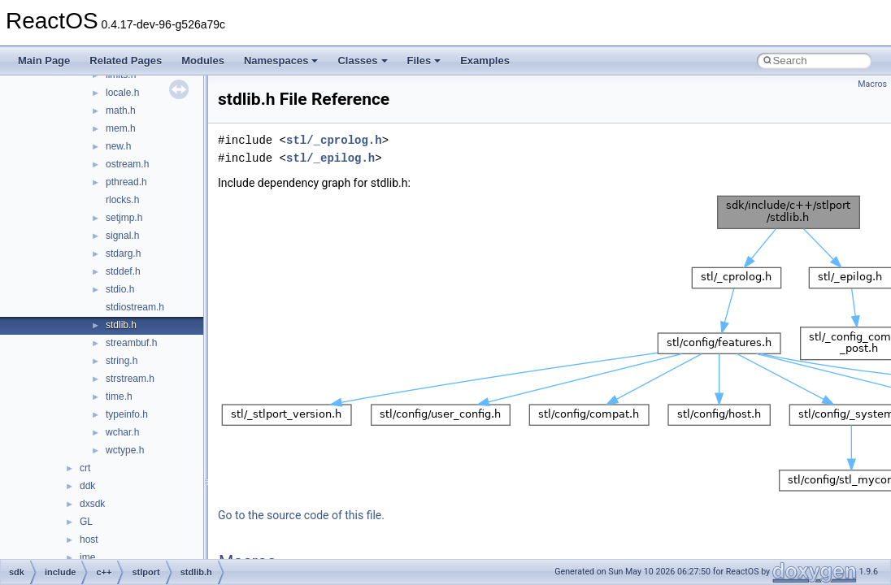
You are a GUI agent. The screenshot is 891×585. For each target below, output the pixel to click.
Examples (485, 60)
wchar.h (122, 432)
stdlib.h (121, 325)
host (89, 539)
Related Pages (125, 60)
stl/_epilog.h (330, 158)
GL (86, 521)
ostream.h (127, 164)
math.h (121, 110)
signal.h (122, 235)
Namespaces (281, 60)
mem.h (121, 128)
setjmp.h (124, 217)
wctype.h (125, 450)
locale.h (122, 92)
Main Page (44, 60)
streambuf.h (131, 343)
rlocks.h (122, 200)
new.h (118, 146)
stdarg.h (123, 253)
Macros (872, 84)
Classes (362, 60)
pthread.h (126, 182)
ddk (87, 486)
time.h (119, 396)
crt (85, 468)
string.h (121, 360)
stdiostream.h (135, 307)
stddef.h (123, 271)
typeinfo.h (127, 414)
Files (424, 60)
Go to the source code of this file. (301, 515)
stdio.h (120, 289)
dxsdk (92, 503)
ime (87, 557)
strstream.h (130, 378)
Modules (202, 60)
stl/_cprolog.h (334, 140)
